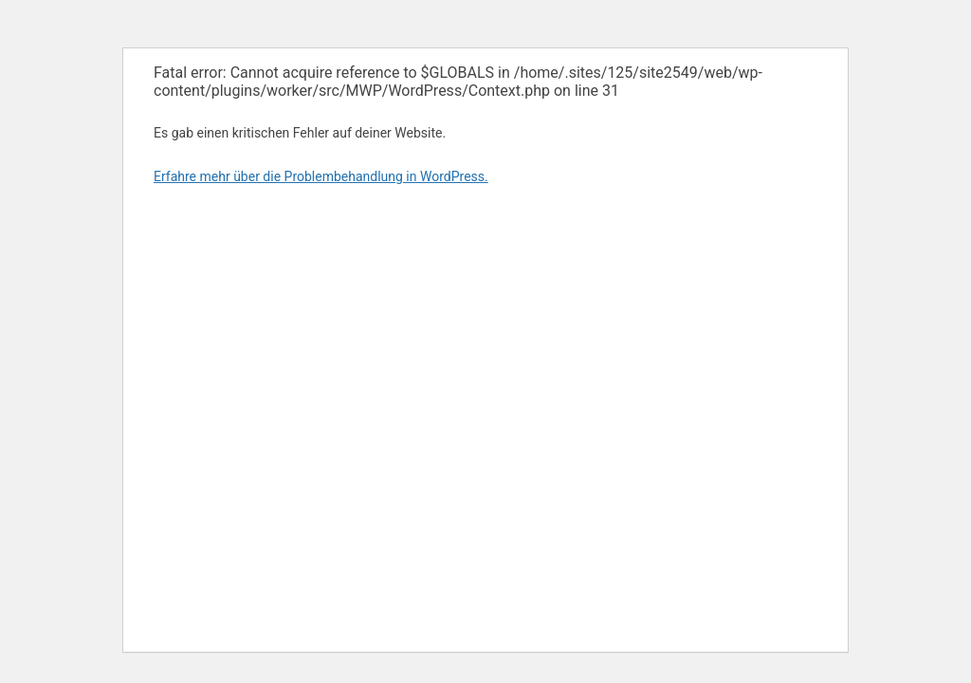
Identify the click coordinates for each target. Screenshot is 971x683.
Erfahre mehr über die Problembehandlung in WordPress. (321, 176)
